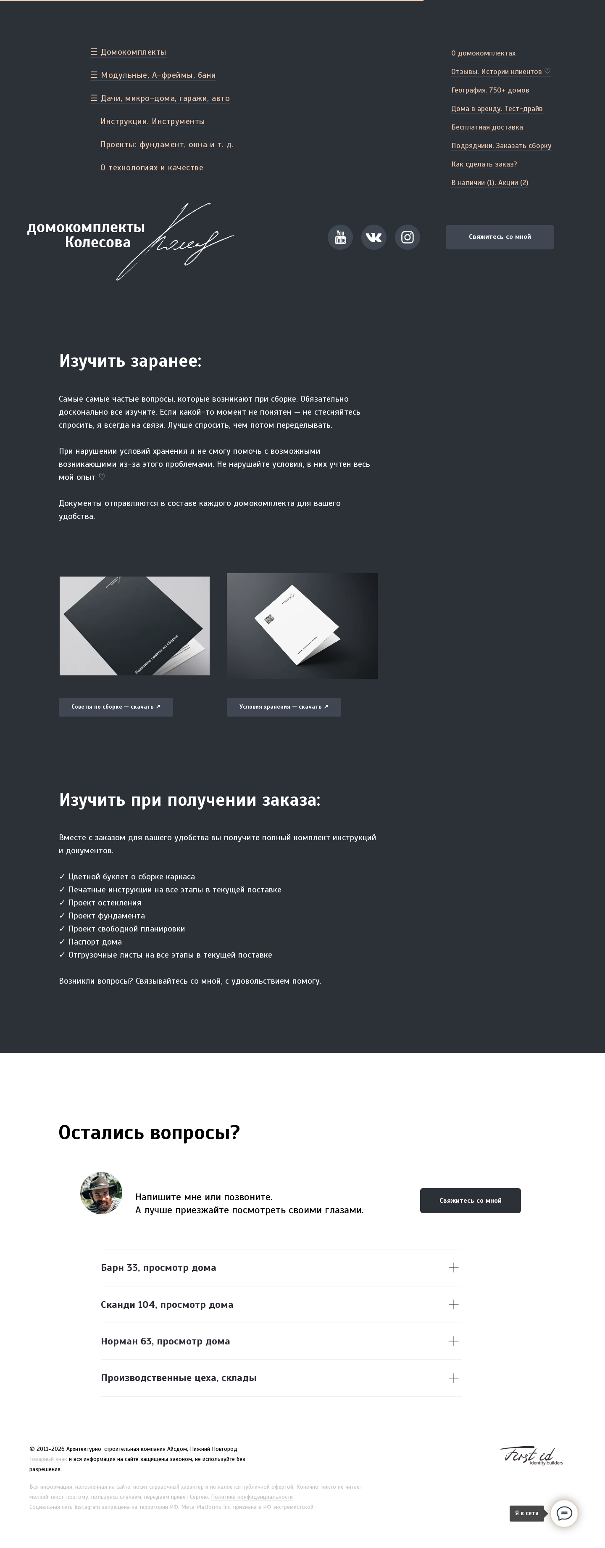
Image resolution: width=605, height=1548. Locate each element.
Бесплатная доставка (487, 127)
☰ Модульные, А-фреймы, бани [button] (153, 75)
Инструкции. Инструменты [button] (152, 121)
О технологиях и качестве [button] (151, 167)
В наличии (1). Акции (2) (490, 182)
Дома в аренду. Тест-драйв (497, 108)
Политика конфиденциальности (252, 1496)
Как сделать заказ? (484, 164)
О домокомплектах (483, 53)
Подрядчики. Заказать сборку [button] (501, 145)
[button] (340, 237)
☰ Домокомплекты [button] (128, 52)
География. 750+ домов (490, 90)
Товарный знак (48, 1459)
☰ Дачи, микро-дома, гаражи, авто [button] (160, 98)
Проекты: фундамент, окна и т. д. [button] (167, 144)
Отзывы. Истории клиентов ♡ (501, 71)
